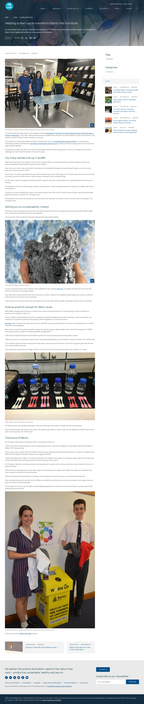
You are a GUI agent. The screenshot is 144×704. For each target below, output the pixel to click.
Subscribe (132, 682)
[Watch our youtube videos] (27, 677)
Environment (109, 71)
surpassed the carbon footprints (66, 141)
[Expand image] (50, 93)
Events (129, 9)
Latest (107, 81)
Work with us (74, 9)
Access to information (12, 683)
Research (58, 9)
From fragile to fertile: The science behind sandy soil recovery (124, 122)
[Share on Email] (34, 38)
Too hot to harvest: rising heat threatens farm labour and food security (124, 111)
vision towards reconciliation (51, 700)
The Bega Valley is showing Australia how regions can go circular (125, 91)
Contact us (103, 670)
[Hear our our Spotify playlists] (18, 677)
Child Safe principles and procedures (59, 686)
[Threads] (22, 677)
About (44, 9)
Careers (90, 9)
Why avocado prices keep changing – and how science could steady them (125, 131)
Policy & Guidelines (70, 683)
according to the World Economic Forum (44, 144)
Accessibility (26, 683)
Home (6, 17)
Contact (8, 38)
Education (104, 9)
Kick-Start (8, 323)
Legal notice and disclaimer (52, 683)
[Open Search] (136, 8)
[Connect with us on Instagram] (10, 677)
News (118, 9)
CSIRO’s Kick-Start (25, 634)
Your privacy (84, 683)
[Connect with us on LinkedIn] (14, 677)
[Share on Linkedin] (30, 38)
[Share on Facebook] (22, 38)
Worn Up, (61, 289)
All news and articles (26, 17)
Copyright (36, 683)
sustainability (109, 59)
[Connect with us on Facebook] (6, 677)
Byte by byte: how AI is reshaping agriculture (124, 101)
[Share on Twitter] (26, 38)
